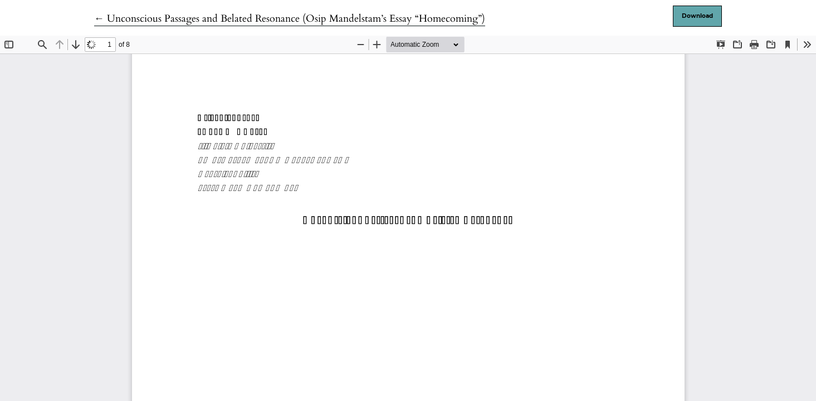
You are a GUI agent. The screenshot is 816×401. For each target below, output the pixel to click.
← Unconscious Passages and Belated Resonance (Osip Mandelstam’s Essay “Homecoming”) (289, 19)
